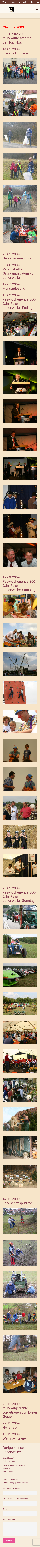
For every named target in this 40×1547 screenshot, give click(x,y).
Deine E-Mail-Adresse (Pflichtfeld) (20, 1502)
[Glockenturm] (11, 8)
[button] (37, 9)
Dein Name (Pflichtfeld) (20, 1491)
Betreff (20, 1512)
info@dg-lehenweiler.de (19, 1483)
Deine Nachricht (20, 1527)
